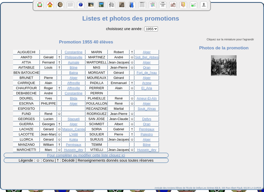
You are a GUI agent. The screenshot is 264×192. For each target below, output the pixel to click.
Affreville (73, 83)
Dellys (146, 119)
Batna (73, 73)
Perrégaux (147, 129)
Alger (146, 52)
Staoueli (74, 119)
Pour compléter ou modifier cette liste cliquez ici (86, 155)
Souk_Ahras (147, 109)
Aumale (73, 62)
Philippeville (73, 57)
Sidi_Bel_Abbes (146, 57)
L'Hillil (73, 134)
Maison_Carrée (73, 129)
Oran (146, 67)
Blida (73, 98)
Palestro (147, 134)
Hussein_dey (73, 150)
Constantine (74, 52)
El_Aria (146, 88)
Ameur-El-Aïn (147, 98)
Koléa (73, 139)
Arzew (146, 83)
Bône (73, 67)
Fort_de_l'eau (147, 73)
